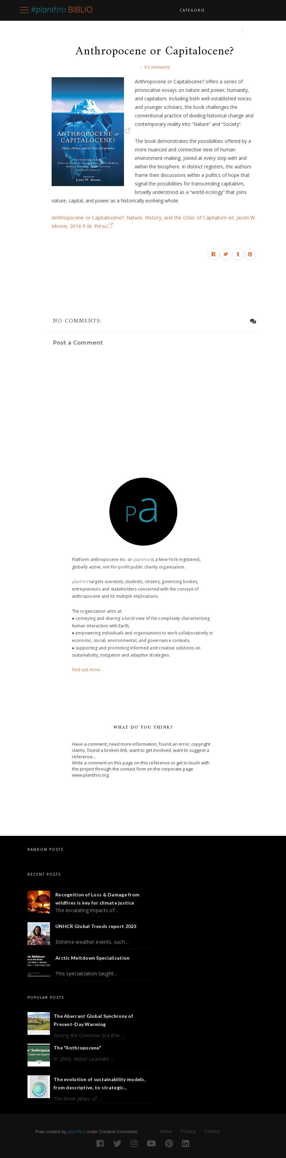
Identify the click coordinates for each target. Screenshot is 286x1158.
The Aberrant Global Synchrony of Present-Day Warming (93, 1020)
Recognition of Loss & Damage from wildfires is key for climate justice (97, 899)
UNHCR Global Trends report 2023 (96, 926)
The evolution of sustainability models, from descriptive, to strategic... (99, 1083)
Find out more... (88, 670)
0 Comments (156, 67)
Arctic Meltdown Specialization (92, 958)
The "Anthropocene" (77, 1048)
